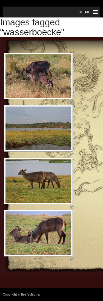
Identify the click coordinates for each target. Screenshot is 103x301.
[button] (85, 12)
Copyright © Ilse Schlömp (21, 294)
